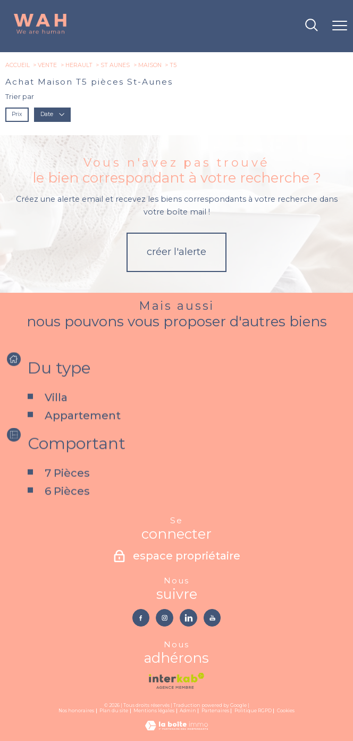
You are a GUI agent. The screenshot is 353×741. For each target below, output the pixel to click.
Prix (17, 114)
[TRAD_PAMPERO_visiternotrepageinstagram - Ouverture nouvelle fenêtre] (164, 617)
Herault (79, 65)
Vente (47, 65)
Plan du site (113, 710)
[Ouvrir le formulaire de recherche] (311, 26)
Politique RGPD (253, 710)
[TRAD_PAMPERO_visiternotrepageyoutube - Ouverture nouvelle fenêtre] (212, 617)
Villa (55, 418)
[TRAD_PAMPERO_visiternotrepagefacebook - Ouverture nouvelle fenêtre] (140, 617)
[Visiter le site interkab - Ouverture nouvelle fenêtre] (176, 681)
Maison (150, 65)
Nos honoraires (76, 710)
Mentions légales (153, 710)
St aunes (115, 65)
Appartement (82, 436)
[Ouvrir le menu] (339, 26)
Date (52, 114)
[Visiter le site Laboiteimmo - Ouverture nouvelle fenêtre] (176, 728)
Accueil (17, 65)
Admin (188, 710)
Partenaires (215, 710)
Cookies (286, 711)
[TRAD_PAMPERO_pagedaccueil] (40, 33)
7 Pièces (66, 494)
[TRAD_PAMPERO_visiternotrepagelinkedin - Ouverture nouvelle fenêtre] (188, 617)
